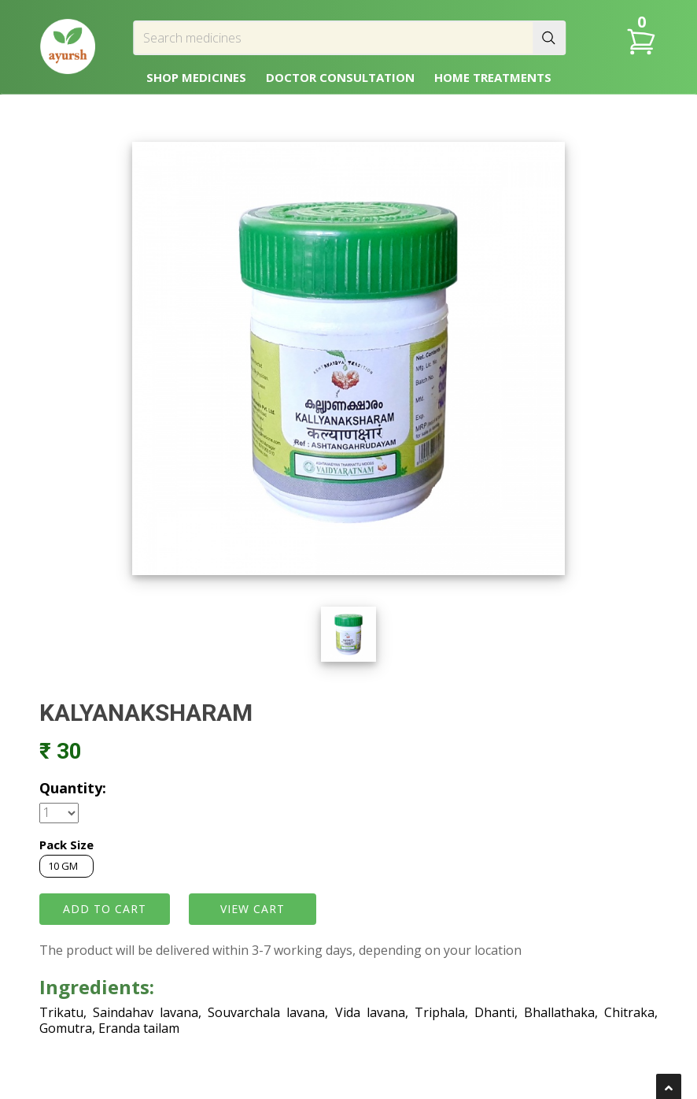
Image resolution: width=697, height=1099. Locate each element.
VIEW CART (252, 908)
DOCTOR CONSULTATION (340, 77)
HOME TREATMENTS (492, 77)
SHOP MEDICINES (196, 77)
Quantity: (72, 787)
